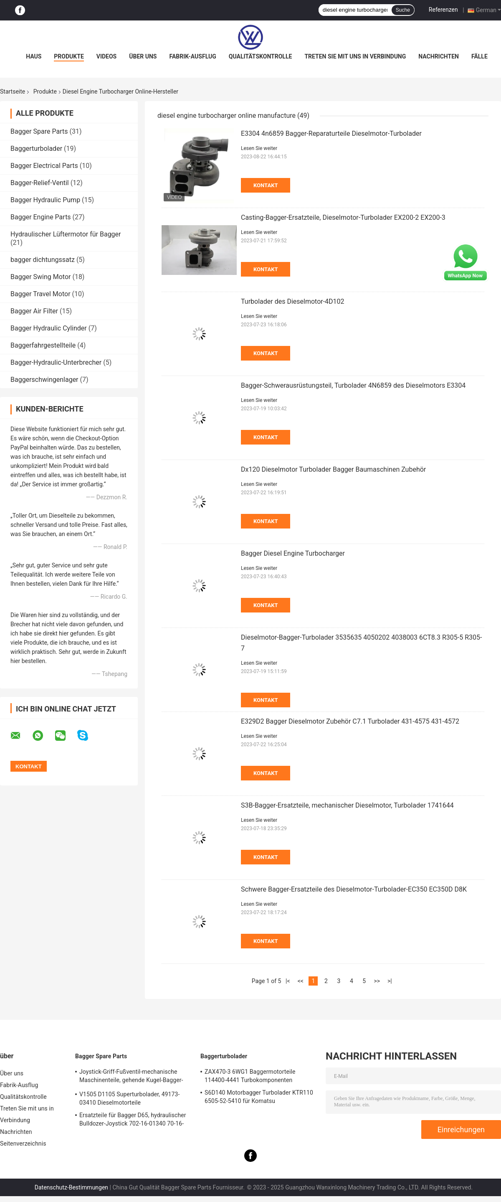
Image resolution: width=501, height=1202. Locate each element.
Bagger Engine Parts (40, 217)
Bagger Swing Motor (40, 277)
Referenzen (443, 9)
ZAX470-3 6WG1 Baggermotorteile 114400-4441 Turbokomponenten (250, 1075)
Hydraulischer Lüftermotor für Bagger (65, 234)
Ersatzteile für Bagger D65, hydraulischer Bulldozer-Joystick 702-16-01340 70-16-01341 (132, 1120)
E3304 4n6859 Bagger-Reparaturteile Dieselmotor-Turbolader (331, 133)
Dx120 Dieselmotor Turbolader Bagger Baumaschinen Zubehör (333, 469)
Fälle (479, 56)
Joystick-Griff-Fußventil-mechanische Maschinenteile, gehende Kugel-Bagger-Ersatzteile (131, 1077)
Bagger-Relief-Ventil (39, 183)
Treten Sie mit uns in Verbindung (355, 56)
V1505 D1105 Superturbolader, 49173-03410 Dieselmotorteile (129, 1098)
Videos (106, 56)
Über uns (143, 56)
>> (377, 981)
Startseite (12, 91)
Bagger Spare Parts (39, 131)
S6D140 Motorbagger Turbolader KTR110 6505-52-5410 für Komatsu (259, 1096)
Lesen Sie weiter (259, 148)
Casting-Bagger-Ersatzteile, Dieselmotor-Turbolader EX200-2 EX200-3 (343, 217)
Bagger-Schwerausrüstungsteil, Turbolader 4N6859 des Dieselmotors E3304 (353, 385)
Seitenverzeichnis (23, 1143)
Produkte (69, 56)
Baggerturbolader (36, 148)
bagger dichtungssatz (42, 260)
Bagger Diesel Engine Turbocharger (293, 553)
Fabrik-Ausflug (192, 56)
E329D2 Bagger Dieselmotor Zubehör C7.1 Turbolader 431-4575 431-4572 (350, 721)
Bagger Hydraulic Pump (45, 200)
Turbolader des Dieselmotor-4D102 (292, 301)
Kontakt (265, 185)
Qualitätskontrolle (260, 56)
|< (288, 981)
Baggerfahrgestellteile (43, 345)
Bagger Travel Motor (40, 294)
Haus (33, 56)
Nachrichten (438, 56)
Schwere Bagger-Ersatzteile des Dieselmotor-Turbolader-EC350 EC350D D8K (354, 889)
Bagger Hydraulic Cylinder (48, 328)
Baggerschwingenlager (44, 380)
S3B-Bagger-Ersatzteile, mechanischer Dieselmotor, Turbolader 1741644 (347, 805)
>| (389, 981)
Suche (403, 10)
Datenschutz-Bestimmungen (71, 1187)
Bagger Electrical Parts (44, 166)
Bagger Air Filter (34, 311)
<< (301, 981)
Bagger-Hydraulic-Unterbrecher (55, 362)
